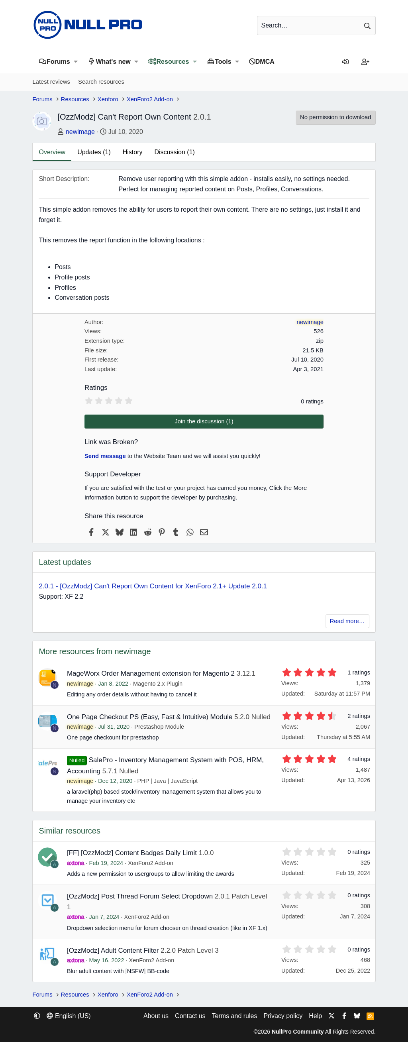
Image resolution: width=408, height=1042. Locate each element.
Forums (58, 61)
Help (315, 1016)
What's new (113, 61)
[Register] (365, 62)
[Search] (316, 25)
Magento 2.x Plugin (157, 683)
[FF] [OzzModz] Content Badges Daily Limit (132, 853)
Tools (223, 61)
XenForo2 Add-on (150, 863)
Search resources (101, 82)
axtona (75, 863)
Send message (105, 456)
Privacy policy (282, 1016)
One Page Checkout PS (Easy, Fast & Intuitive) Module (149, 717)
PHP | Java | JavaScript (167, 781)
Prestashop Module (159, 727)
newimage (80, 131)
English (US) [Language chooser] (68, 1016)
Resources (173, 61)
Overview (52, 152)
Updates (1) (94, 152)
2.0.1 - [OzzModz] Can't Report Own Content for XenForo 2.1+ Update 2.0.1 (153, 586)
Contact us (190, 1016)
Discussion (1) (175, 152)
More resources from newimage (95, 651)
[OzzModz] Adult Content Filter (113, 950)
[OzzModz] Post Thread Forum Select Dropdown (140, 896)
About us (156, 1016)
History (133, 152)
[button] (76, 61)
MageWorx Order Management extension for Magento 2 (151, 673)
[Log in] (345, 62)
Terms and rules (234, 1016)
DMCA (265, 61)
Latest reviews (51, 82)
